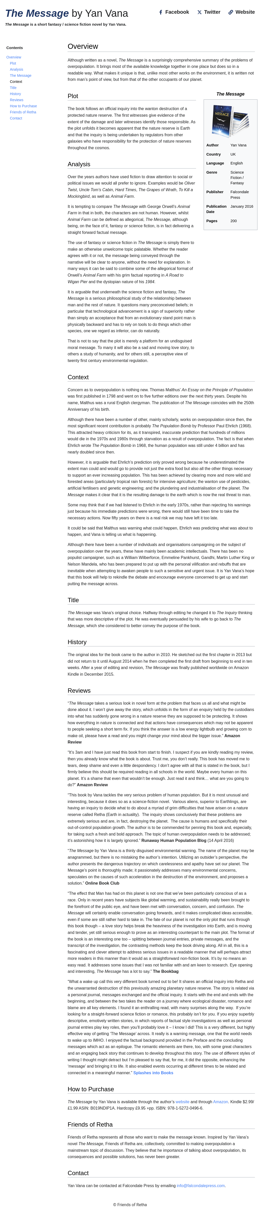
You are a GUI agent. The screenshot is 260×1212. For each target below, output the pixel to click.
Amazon (220, 1102)
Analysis (16, 69)
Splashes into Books (153, 1073)
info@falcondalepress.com (201, 1186)
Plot (13, 63)
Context (16, 82)
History (15, 94)
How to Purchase (23, 106)
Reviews (16, 100)
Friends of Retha (23, 112)
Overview (13, 57)
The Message (20, 75)
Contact (16, 118)
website (182, 1102)
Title (13, 88)
